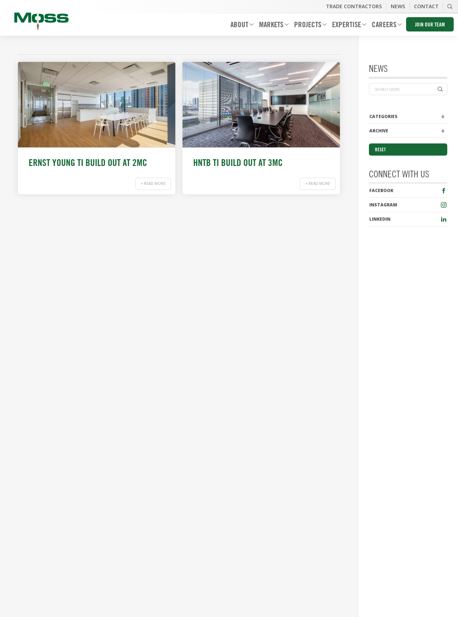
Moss (41, 21)
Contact (426, 6)
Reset (380, 150)
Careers (384, 25)
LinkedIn (379, 219)
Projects (308, 25)
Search (449, 6)
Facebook (381, 190)
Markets (271, 25)
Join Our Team (430, 25)
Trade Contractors (354, 6)
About (239, 25)
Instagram (383, 205)
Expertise (346, 25)
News (398, 6)
